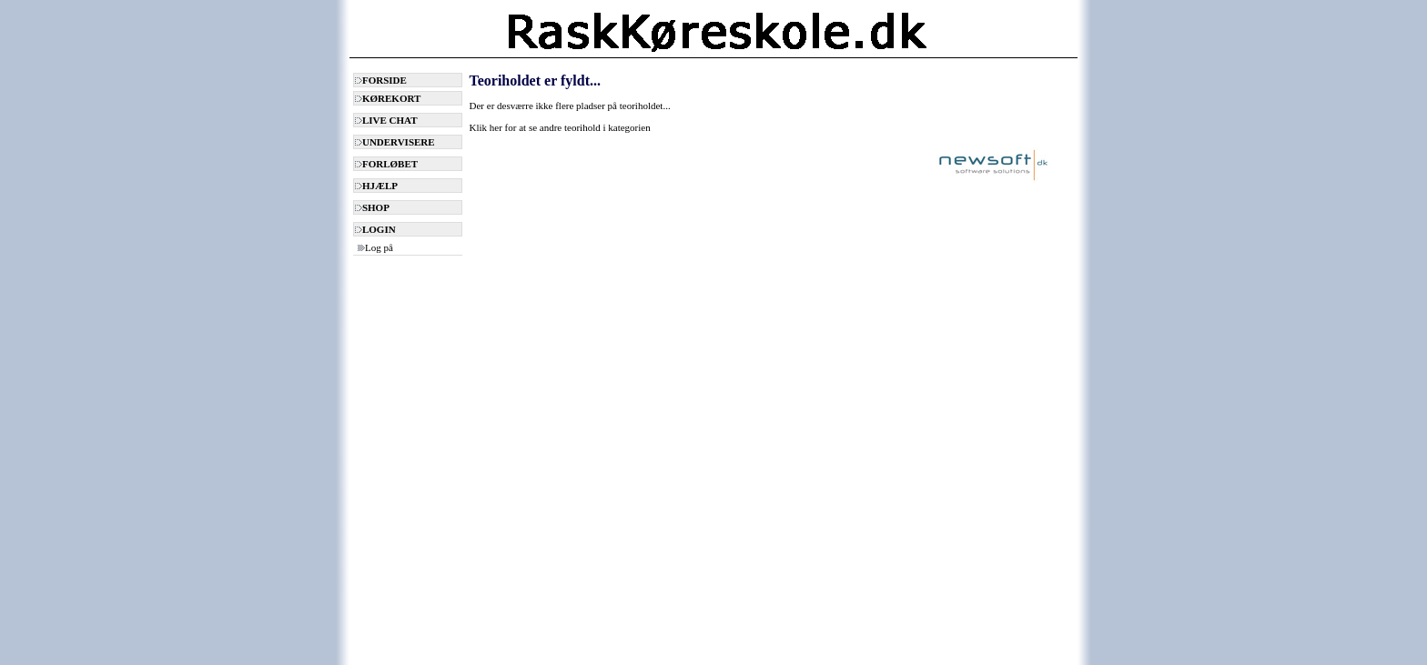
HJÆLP (376, 185)
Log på (375, 247)
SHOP (372, 207)
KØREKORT (387, 98)
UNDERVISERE (395, 141)
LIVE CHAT (386, 120)
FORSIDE (381, 80)
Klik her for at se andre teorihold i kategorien (560, 127)
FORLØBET (386, 163)
